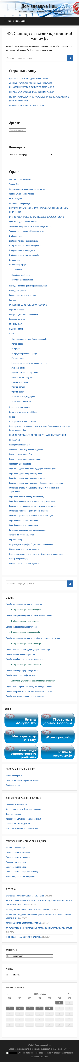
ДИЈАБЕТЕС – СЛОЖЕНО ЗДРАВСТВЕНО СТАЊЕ (28, 78)
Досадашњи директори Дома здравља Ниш (30, 339)
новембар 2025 (39, 994)
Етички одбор (17, 344)
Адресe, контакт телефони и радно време (27, 189)
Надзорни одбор (16, 329)
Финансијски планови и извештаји (24, 549)
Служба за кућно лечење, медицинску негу (24, 659)
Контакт (12, 300)
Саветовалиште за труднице (18, 857)
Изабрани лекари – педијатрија (23, 250)
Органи (12, 417)
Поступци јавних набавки (22, 280)
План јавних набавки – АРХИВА (22, 421)
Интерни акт (14, 260)
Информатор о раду (17, 264)
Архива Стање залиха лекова (21, 194)
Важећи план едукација (19, 203)
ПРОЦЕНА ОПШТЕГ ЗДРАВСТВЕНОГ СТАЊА (26, 105)
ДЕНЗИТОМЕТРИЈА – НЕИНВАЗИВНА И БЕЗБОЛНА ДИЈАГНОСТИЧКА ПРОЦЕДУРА (39, 928)
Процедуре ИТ (15, 440)
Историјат (15, 348)
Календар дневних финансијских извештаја (28, 286)
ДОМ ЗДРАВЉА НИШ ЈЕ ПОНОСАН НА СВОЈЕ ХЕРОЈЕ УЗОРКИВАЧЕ (36, 217)
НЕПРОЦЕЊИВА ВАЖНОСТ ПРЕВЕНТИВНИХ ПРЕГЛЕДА (31, 92)
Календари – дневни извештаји (22, 295)
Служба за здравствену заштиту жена (25, 473)
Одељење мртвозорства (19, 407)
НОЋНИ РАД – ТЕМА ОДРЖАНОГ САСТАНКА (24, 937)
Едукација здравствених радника (23, 221)
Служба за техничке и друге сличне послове (28, 511)
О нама (12, 333)
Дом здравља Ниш (39, 6)
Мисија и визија (18, 368)
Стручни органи (18, 387)
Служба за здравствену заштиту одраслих (27, 478)
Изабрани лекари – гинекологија (23, 241)
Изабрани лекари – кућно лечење (26, 664)
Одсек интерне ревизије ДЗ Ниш (23, 412)
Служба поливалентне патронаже (23, 520)
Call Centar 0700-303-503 (20, 179)
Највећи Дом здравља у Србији (24, 372)
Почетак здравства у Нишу (22, 377)
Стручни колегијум (19, 382)
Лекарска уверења (17, 319)
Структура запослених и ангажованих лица (27, 530)
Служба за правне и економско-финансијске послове (32, 501)
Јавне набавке (15, 269)
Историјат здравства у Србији (24, 353)
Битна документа (16, 198)
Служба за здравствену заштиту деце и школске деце (32, 468)
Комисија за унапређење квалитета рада (29, 363)
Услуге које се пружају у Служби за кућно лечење (31, 544)
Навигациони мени (14, 21)
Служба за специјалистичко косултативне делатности (32, 506)
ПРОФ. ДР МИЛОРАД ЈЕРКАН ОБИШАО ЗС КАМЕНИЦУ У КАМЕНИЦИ (37, 435)
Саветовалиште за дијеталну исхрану (25, 459)
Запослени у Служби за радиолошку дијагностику (31, 226)
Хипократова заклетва (21, 401)
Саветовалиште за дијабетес (21, 454)
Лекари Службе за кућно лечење (23, 314)
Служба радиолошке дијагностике (24, 525)
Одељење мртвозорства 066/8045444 (22, 828)
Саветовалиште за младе (20, 464)
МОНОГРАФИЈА (15, 324)
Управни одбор (15, 539)
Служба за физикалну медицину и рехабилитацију (31, 515)
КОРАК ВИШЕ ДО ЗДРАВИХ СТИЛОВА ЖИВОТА (28, 305)
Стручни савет (17, 392)
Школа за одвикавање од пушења (24, 563)
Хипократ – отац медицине (23, 396)
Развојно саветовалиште (19, 444)
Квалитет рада (17, 358)
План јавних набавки (20, 275)
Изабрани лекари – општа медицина (25, 245)
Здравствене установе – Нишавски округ (26, 231)
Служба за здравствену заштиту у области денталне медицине (36, 483)
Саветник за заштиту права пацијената (26, 449)
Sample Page (14, 184)
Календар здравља (17, 290)
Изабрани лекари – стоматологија (24, 255)
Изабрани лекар (16, 236)
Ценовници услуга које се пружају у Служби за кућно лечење (36, 554)
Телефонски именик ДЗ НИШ (21, 535)
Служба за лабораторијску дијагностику (26, 496)
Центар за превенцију (18, 558)
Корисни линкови (16, 309)
